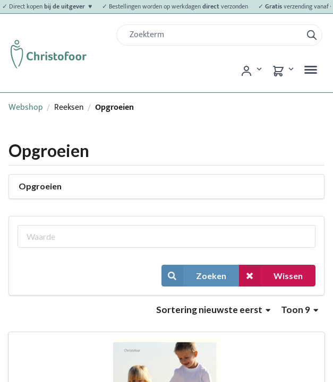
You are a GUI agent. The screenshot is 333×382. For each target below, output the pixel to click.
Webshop (25, 107)
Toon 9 (299, 309)
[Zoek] (213, 35)
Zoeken (193, 275)
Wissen (271, 275)
